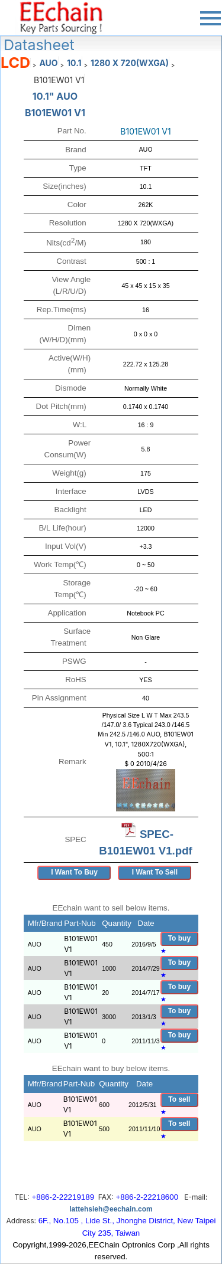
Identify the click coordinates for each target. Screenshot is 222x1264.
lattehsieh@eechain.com (110, 1209)
